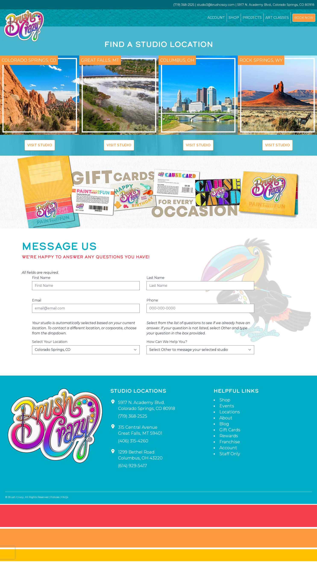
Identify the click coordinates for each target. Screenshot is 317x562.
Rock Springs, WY (261, 60)
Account (216, 18)
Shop (234, 18)
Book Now (303, 18)
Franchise (229, 441)
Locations (229, 411)
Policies (54, 497)
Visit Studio (39, 145)
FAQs (64, 497)
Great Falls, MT (100, 60)
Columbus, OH (177, 60)
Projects (252, 18)
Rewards (228, 435)
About (225, 417)
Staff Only (229, 453)
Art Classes (277, 18)
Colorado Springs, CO (29, 60)
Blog (224, 423)
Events (226, 405)
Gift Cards (229, 429)
